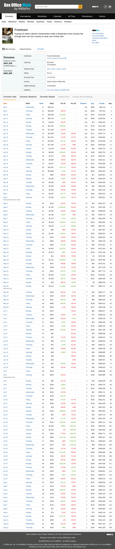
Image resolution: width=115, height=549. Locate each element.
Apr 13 (5, 126)
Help (73, 538)
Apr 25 (5, 171)
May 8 (5, 222)
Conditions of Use (35, 547)
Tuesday (29, 130)
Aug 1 (5, 482)
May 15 (6, 248)
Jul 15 (5, 418)
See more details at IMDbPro (58, 90)
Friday (28, 115)
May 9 (5, 226)
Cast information (98, 33)
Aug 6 (5, 501)
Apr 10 (5, 115)
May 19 (6, 263)
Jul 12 (5, 407)
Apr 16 (5, 137)
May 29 (6, 303)
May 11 (6, 233)
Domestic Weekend (28, 97)
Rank (41, 103)
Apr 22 (5, 160)
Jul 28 (5, 467)
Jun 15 (5, 356)
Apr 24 (5, 167)
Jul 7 (5, 388)
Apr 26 (5, 175)
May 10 (6, 230)
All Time (71, 16)
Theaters (83, 103)
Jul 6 (5, 385)
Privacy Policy (50, 547)
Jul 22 (5, 445)
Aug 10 (5, 516)
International (25, 16)
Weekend (12, 22)
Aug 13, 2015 (61, 69)
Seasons (58, 22)
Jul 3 (5, 371)
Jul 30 (5, 475)
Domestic (9, 16)
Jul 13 (5, 411)
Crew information (98, 36)
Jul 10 (5, 400)
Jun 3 (5, 318)
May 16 (6, 252)
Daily (4, 22)
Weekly (22, 22)
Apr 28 (5, 182)
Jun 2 (5, 315)
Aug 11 (5, 520)
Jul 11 (5, 403)
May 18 (6, 260)
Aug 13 (5, 527)
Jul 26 (5, 460)
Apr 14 (5, 130)
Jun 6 (5, 330)
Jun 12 (5, 348)
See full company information (56, 58)
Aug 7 (5, 505)
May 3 (5, 203)
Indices (102, 16)
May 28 (6, 300)
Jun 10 (5, 341)
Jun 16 (5, 360)
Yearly (49, 22)
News (94, 40)
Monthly (30, 22)
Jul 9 (5, 396)
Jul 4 (5, 375)
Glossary (43, 538)
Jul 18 (5, 430)
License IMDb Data (64, 538)
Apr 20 (5, 152)
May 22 (6, 275)
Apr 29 (5, 186)
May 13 (6, 241)
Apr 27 (5, 179)
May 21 (6, 271)
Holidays (68, 22)
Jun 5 (5, 326)
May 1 (5, 194)
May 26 (6, 292)
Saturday (29, 118)
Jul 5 (5, 381)
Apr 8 (5, 107)
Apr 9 (5, 111)
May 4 (5, 207)
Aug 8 (5, 509)
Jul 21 (5, 441)
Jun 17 (5, 363)
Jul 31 (5, 479)
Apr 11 (5, 118)
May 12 (6, 237)
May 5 (5, 211)
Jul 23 (5, 448)
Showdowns (87, 16)
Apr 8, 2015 (51, 69)
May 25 (6, 286)
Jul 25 (5, 456)
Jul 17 (5, 426)
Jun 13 (5, 352)
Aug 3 (5, 490)
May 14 (6, 245)
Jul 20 (5, 437)
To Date (102, 103)
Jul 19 (5, 433)
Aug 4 (5, 494)
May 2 (5, 197)
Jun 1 (5, 311)
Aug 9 (5, 512)
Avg (92, 103)
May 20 (6, 267)
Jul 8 (5, 392)
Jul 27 (5, 463)
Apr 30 (5, 190)
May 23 (6, 279)
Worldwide (42, 16)
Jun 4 (5, 322)
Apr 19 (5, 148)
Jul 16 (5, 422)
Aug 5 (5, 497)
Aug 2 (5, 486)
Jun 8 (5, 333)
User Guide (52, 538)
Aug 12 (5, 524)
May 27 (6, 296)
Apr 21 (5, 156)
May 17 (6, 256)
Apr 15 (5, 133)
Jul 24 (5, 452)
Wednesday (30, 107)
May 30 (6, 307)
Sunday (28, 122)
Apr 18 (5, 145)
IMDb (67, 541)
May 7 (5, 218)
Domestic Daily (9, 97)
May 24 (6, 282)
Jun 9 (5, 337)
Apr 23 (5, 163)
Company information (99, 38)
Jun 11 (5, 345)
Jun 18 (5, 367)
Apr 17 (5, 141)
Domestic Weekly (47, 97)
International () (10, 66)
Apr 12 (5, 122)
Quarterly (40, 22)
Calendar (57, 16)
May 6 (5, 215)
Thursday (29, 111)
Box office (95, 43)
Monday (28, 126)
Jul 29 (5, 471)
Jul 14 (5, 415)
